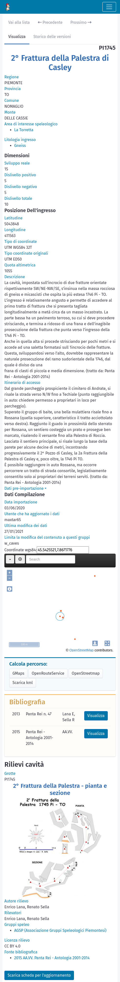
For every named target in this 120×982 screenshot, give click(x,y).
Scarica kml (22, 682)
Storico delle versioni (52, 36)
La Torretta (23, 130)
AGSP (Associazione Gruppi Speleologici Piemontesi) (60, 930)
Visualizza (16, 36)
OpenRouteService (48, 673)
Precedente (50, 22)
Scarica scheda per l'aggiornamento (39, 975)
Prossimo (81, 22)
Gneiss (20, 145)
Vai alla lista (19, 22)
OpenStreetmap (86, 673)
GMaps (18, 673)
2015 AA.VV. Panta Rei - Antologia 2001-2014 (52, 958)
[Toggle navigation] (109, 7)
